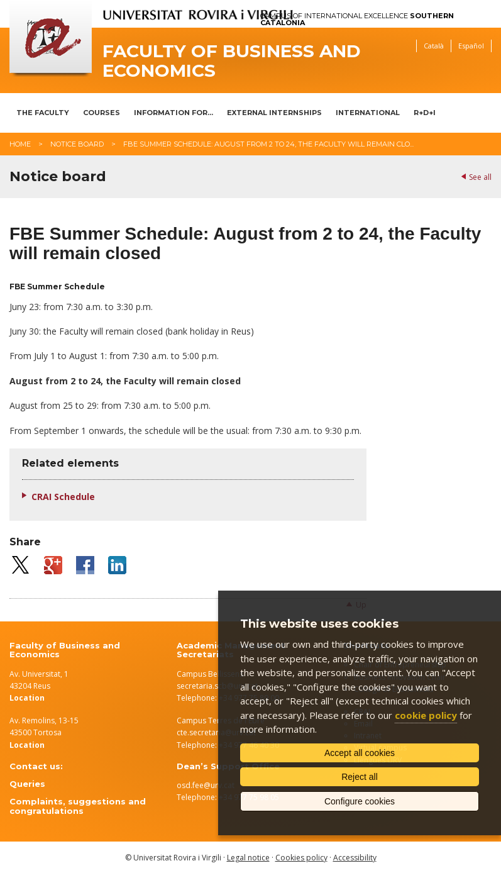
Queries (27, 784)
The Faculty (42, 112)
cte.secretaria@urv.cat (216, 732)
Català (434, 45)
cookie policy (426, 715)
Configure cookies (359, 801)
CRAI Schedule (63, 497)
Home (20, 144)
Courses (101, 112)
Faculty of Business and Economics (231, 61)
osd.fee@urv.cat (205, 785)
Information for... (173, 112)
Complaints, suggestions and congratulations (77, 805)
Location (27, 745)
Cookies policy (301, 857)
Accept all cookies (359, 753)
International (368, 112)
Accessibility (355, 857)
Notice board (77, 144)
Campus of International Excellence (357, 19)
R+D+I (425, 112)
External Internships (274, 112)
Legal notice (248, 857)
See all (480, 177)
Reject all (359, 777)
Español (471, 45)
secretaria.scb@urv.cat (217, 686)
